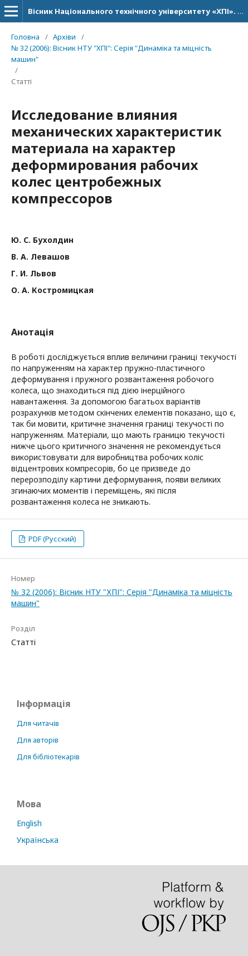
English (29, 823)
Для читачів (38, 723)
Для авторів (38, 740)
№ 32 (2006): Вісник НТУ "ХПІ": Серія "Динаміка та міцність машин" (111, 53)
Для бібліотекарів (48, 757)
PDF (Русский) (51, 539)
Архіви (64, 37)
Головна (25, 37)
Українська (38, 840)
